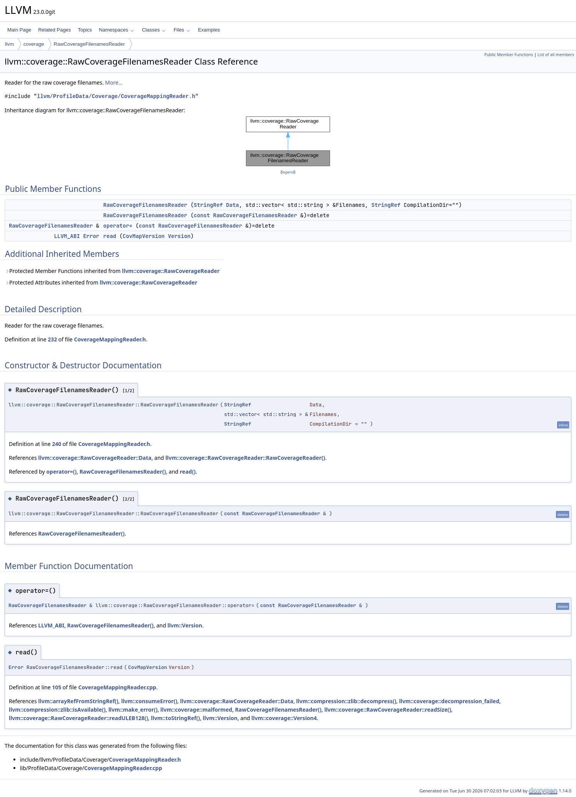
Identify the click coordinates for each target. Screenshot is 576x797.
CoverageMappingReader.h (110, 339)
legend (288, 172)
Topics (85, 30)
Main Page (19, 30)
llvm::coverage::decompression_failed (449, 701)
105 (56, 687)
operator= (118, 225)
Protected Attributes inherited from (101, 282)
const (202, 215)
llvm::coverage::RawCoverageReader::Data (94, 457)
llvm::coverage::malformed (196, 709)
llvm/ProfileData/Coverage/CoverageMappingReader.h (116, 96)
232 (52, 339)
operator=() (61, 471)
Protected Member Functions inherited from (112, 271)
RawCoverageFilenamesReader (89, 44)
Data (232, 204)
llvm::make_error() (133, 709)
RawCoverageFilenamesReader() (123, 471)
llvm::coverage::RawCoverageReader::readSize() (388, 709)
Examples (209, 30)
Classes (154, 30)
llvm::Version (185, 625)
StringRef (208, 204)
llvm (9, 44)
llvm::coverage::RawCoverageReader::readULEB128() (78, 718)
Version (179, 236)
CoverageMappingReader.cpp (117, 687)
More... (114, 82)
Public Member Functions (508, 54)
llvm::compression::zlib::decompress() (346, 701)
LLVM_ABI (67, 236)
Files (181, 30)
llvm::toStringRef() (175, 718)
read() (188, 471)
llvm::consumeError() (149, 701)
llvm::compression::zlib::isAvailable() (57, 709)
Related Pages (54, 30)
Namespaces (116, 30)
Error (91, 236)
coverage (33, 44)
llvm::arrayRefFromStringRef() (78, 701)
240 (56, 444)
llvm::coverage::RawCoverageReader (171, 271)
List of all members (556, 54)
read (110, 236)
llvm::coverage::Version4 (284, 718)
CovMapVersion (144, 236)
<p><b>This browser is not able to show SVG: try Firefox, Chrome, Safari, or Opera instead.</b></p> (288, 141)
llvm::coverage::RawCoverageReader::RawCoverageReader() (245, 457)
